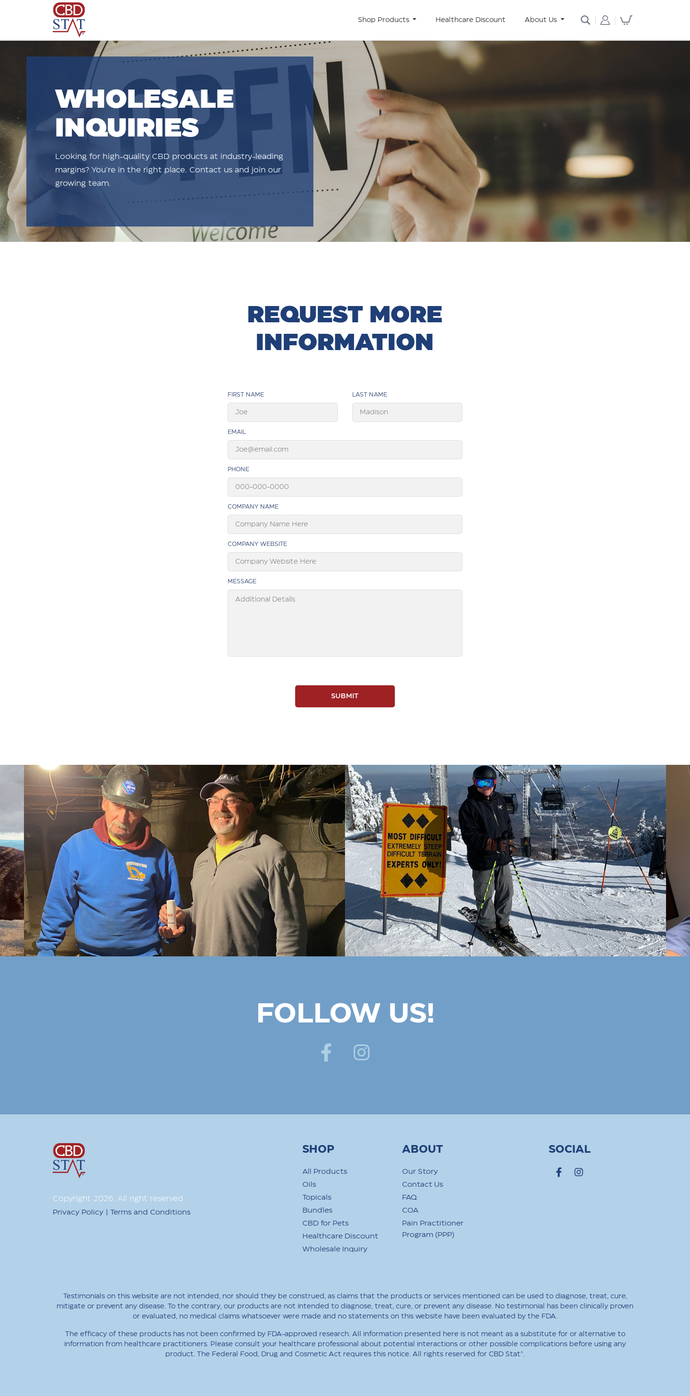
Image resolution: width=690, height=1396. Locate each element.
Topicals (317, 1197)
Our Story (420, 1171)
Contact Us (422, 1184)
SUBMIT (344, 696)
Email (237, 432)
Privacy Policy (78, 1212)
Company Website (257, 544)
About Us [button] (542, 20)
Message (242, 581)
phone (238, 469)
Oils (309, 1184)
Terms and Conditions (150, 1212)
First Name (246, 394)
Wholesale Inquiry (335, 1249)
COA (410, 1210)
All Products (324, 1171)
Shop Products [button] (384, 20)
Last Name (369, 394)
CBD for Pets (325, 1223)
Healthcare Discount (471, 20)
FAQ (409, 1197)
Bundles (317, 1210)
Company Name (253, 507)
